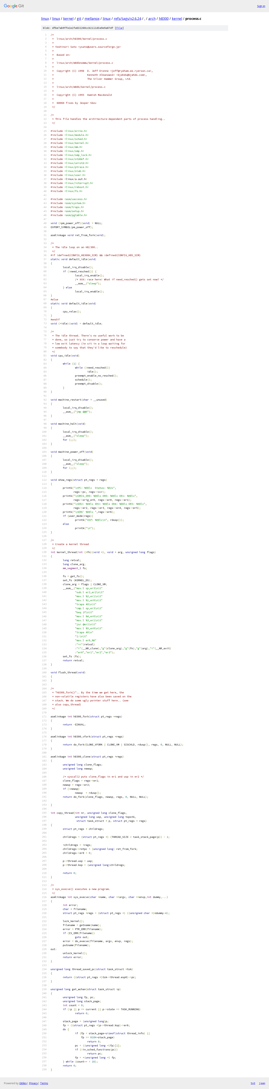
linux (45, 18)
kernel (68, 18)
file (119, 28)
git (79, 18)
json (262, 1083)
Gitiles (23, 1083)
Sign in (261, 6)
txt (253, 1083)
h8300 (164, 18)
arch (152, 18)
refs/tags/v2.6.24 (127, 18)
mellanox (92, 18)
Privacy (33, 1083)
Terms (44, 1083)
